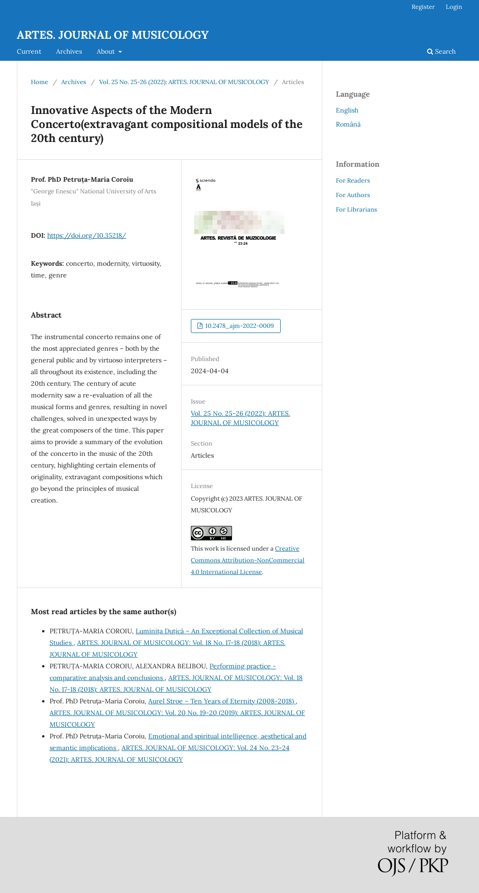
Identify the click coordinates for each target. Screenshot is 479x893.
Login (454, 7)
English (347, 110)
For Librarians (356, 209)
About (106, 51)
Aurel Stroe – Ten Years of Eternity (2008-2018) (222, 701)
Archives (69, 51)
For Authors (353, 195)
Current (29, 51)
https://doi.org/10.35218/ (86, 235)
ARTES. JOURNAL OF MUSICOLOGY (113, 35)
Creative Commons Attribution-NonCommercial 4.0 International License (248, 560)
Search (441, 51)
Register (423, 7)
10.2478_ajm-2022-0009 (239, 326)
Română (348, 124)
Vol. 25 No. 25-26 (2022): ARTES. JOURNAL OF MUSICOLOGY (184, 82)
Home (39, 82)
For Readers (353, 180)
